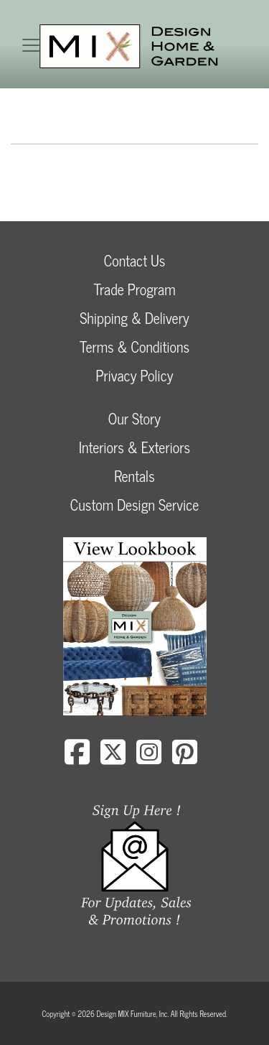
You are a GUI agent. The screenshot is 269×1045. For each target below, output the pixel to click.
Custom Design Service (134, 504)
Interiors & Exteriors (134, 447)
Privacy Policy (134, 375)
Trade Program (134, 289)
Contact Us (135, 260)
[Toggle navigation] (31, 45)
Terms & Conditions (134, 346)
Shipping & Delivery (134, 318)
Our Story (134, 418)
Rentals (134, 476)
